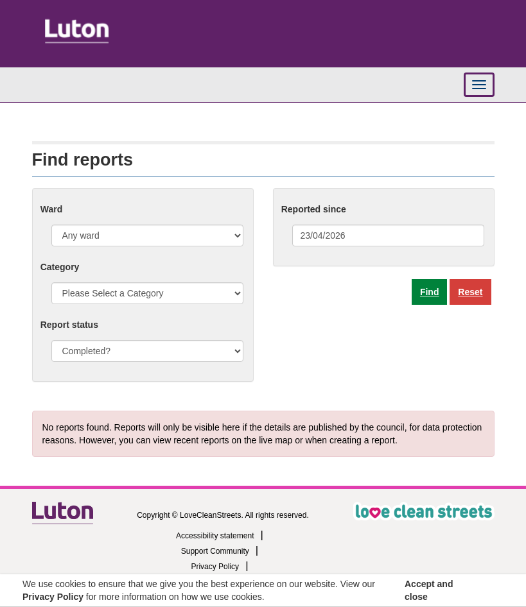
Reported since (313, 209)
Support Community (215, 551)
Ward (51, 209)
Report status (69, 325)
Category (60, 267)
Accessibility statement (215, 535)
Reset (470, 292)
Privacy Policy (215, 566)
